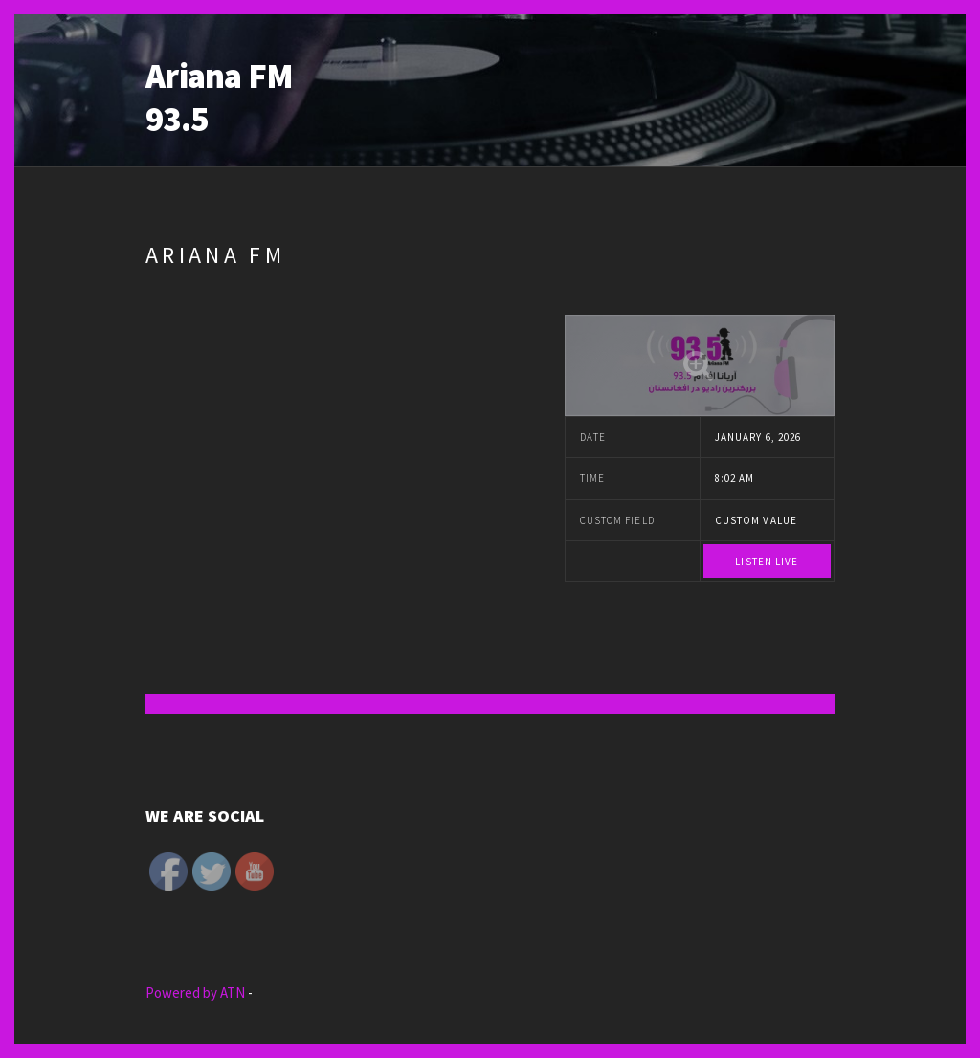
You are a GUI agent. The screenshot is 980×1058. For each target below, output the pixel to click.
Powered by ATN (196, 992)
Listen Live (766, 561)
